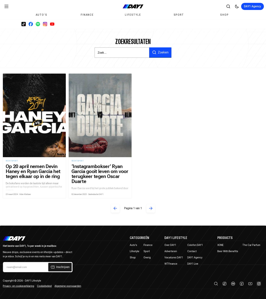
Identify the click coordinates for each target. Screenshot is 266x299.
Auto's (133, 245)
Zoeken (160, 52)
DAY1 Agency (252, 6)
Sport (179, 14)
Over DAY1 (170, 245)
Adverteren (170, 251)
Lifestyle (133, 14)
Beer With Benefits (227, 251)
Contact (192, 251)
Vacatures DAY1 (173, 257)
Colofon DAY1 (195, 245)
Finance (87, 14)
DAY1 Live (192, 263)
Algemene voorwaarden (68, 286)
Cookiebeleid (44, 286)
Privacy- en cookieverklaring (18, 286)
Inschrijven (60, 267)
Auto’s (41, 14)
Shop (224, 14)
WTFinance (170, 263)
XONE (220, 245)
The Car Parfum (251, 245)
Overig (147, 257)
